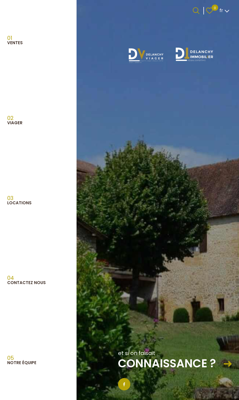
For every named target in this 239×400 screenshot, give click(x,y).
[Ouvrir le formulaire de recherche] (196, 10)
